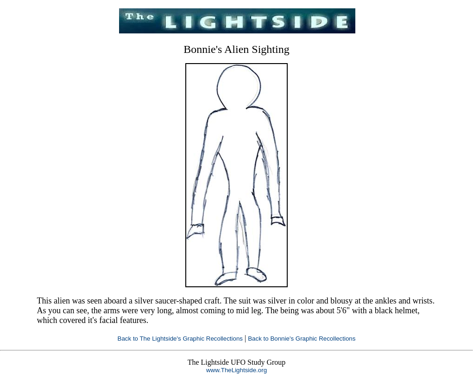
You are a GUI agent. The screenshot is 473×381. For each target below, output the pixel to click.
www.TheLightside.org (236, 370)
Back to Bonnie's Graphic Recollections (301, 338)
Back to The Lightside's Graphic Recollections (180, 338)
